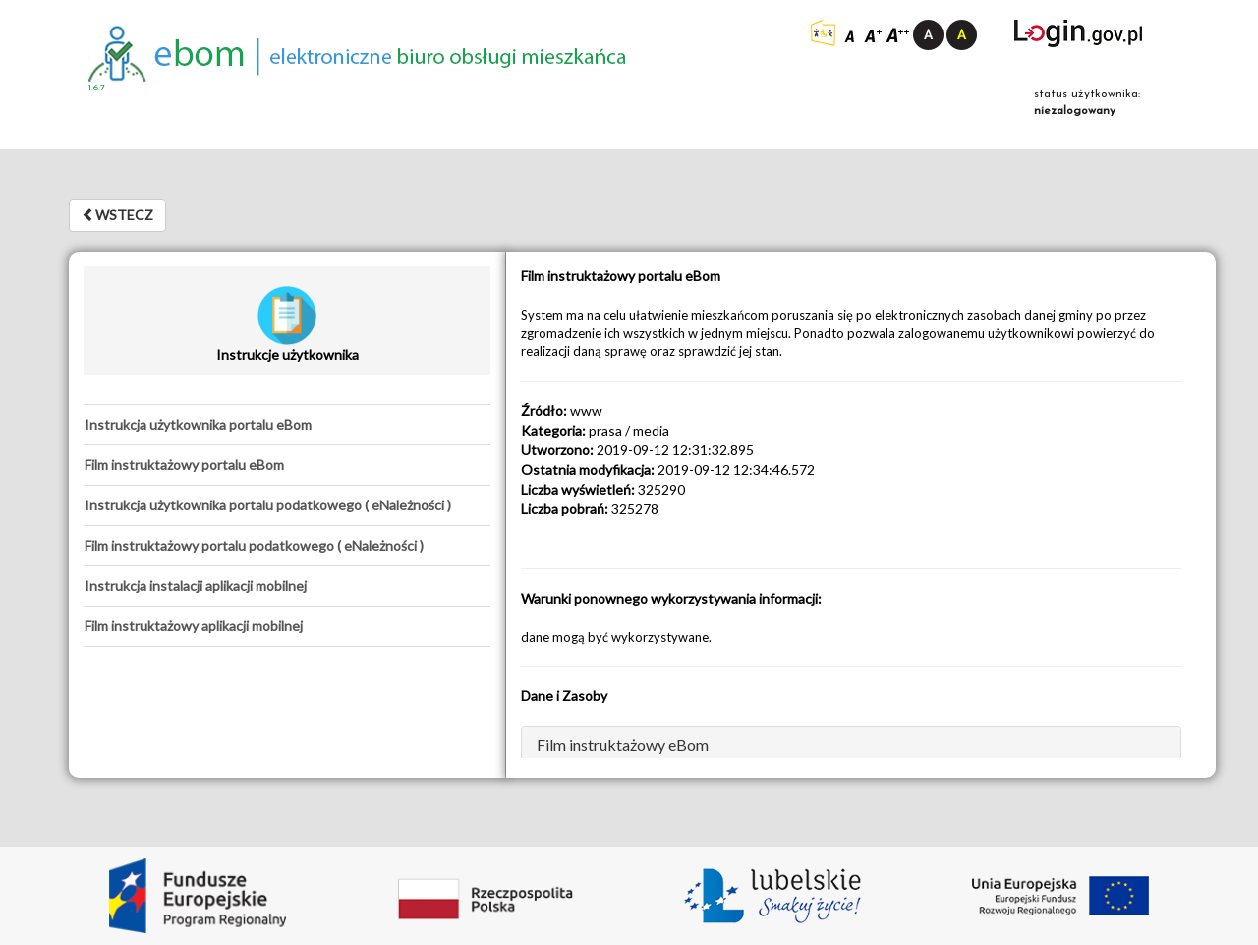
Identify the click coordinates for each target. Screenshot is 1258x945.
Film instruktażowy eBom (623, 745)
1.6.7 (96, 88)
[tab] (287, 424)
